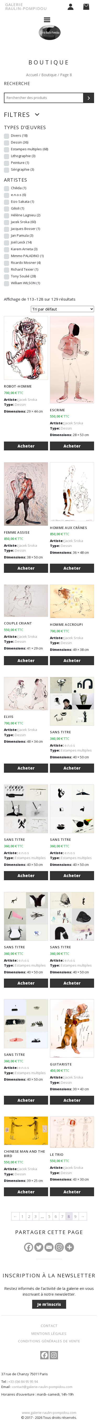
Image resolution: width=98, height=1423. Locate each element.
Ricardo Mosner (26, 262)
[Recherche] (89, 98)
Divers (19, 135)
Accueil (32, 74)
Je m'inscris (49, 1304)
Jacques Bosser (25, 228)
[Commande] (62, 309)
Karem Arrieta (24, 249)
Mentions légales (49, 1333)
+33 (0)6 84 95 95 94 (23, 1381)
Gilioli (17, 208)
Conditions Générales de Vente (49, 1341)
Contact (49, 1325)
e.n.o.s (18, 194)
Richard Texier (24, 269)
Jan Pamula (22, 235)
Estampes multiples (29, 149)
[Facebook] (28, 1247)
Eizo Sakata (22, 201)
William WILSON (25, 283)
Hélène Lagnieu (25, 215)
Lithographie (23, 155)
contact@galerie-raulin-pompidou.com (42, 1386)
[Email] (49, 1247)
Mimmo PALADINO (27, 255)
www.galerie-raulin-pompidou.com (49, 1412)
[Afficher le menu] (47, 19)
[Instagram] (59, 1247)
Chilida (18, 188)
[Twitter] (38, 1247)
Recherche (17, 83)
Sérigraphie (22, 169)
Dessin (19, 142)
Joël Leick (21, 242)
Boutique (49, 74)
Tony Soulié (23, 276)
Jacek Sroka (23, 221)
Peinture (20, 162)
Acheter (26, 446)
